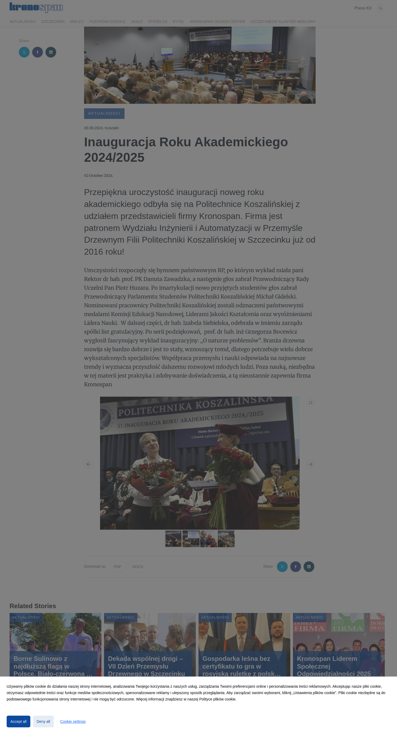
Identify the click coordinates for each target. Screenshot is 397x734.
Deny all (43, 721)
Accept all (18, 721)
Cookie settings (73, 721)
